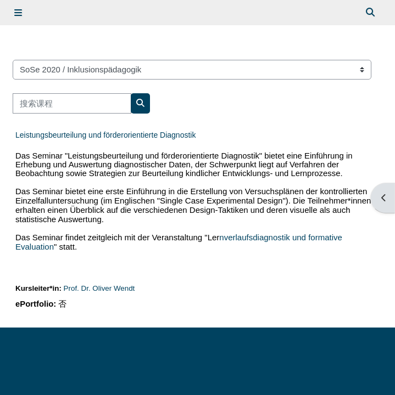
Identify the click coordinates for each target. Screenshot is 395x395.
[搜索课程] (72, 103)
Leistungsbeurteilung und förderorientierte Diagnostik (105, 135)
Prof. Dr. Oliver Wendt (99, 288)
